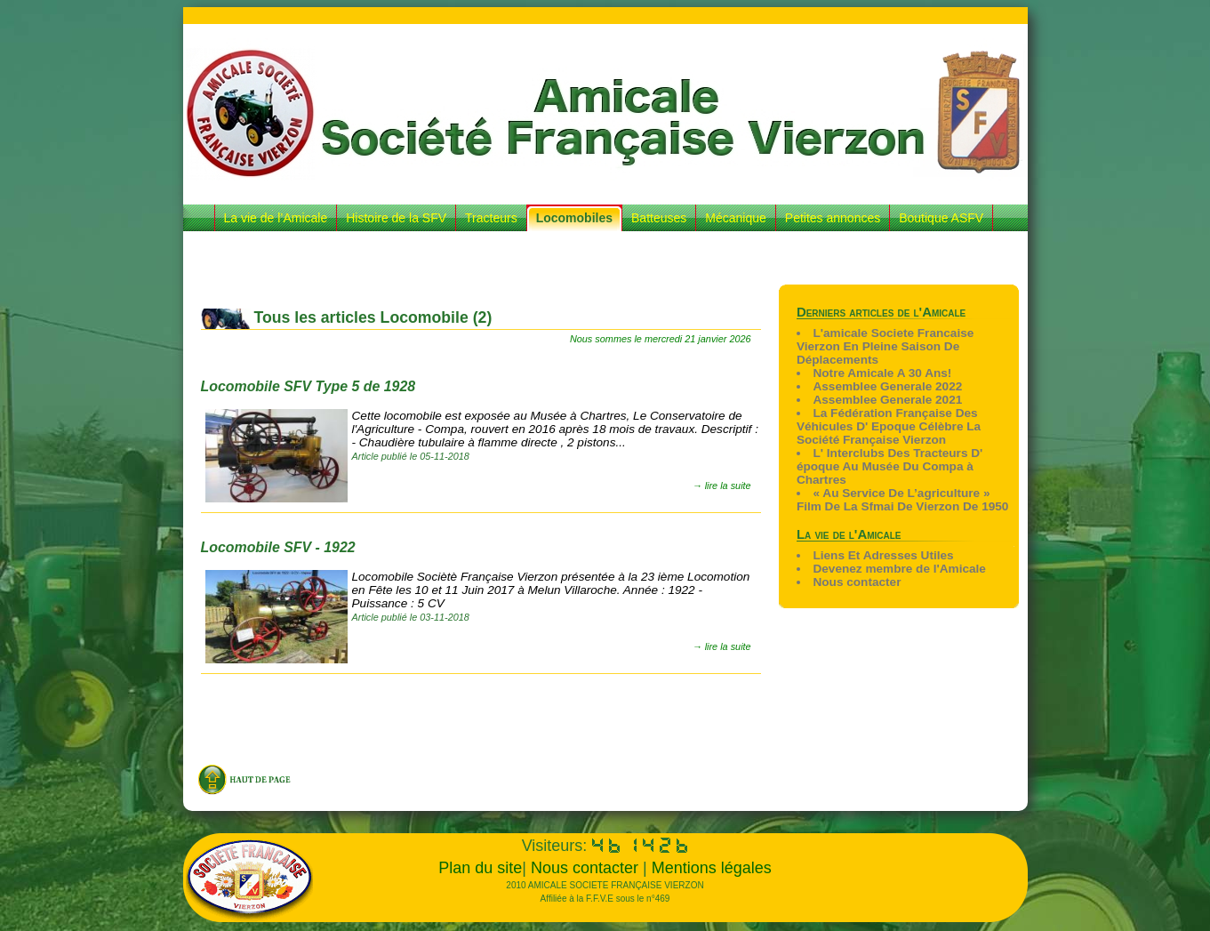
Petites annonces (832, 218)
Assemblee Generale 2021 (887, 399)
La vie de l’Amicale (276, 218)
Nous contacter (857, 582)
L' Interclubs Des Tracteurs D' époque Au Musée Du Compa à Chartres (889, 466)
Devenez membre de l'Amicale (899, 568)
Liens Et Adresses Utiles (883, 555)
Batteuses (658, 218)
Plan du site (480, 868)
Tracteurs (491, 218)
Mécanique (735, 218)
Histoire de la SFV (396, 218)
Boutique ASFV (941, 218)
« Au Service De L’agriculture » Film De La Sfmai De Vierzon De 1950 (903, 499)
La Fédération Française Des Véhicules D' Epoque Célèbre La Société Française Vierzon (889, 426)
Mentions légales (712, 868)
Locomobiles (574, 218)
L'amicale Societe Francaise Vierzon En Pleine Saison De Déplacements (885, 346)
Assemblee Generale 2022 (887, 386)
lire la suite (728, 485)
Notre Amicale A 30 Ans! (882, 373)
